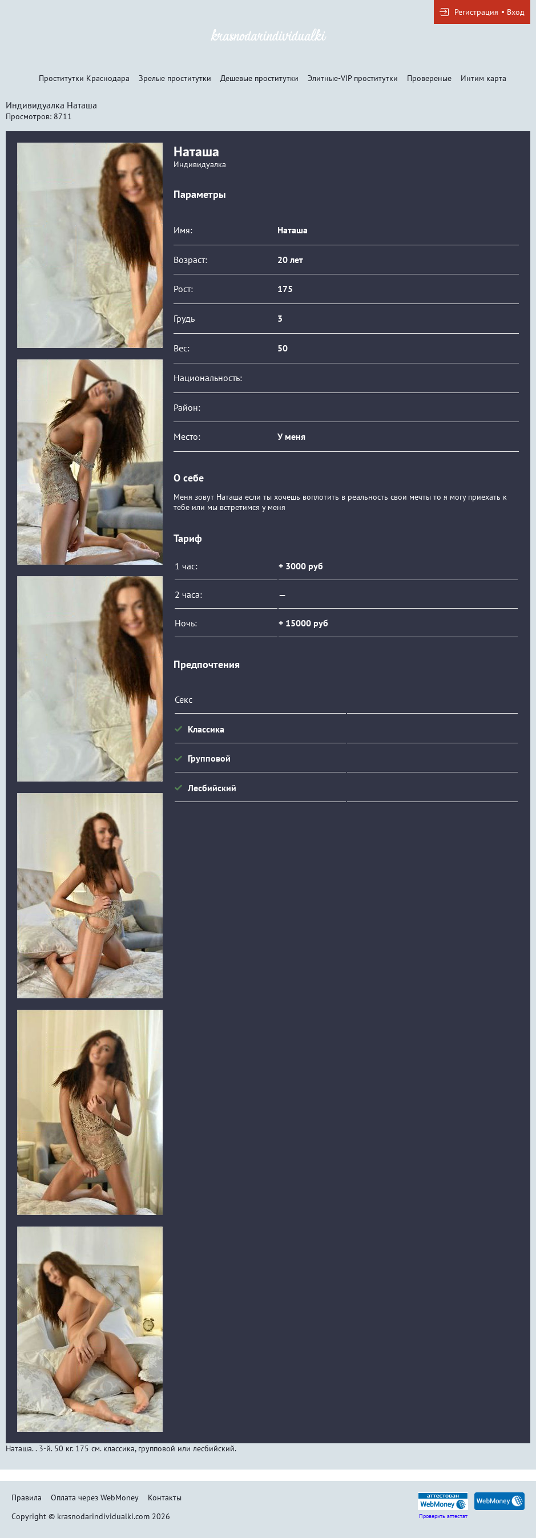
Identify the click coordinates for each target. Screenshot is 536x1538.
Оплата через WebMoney (95, 1497)
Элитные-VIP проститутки (353, 78)
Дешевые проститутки (259, 78)
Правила (26, 1497)
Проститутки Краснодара (84, 78)
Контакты (165, 1497)
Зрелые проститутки (175, 78)
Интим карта (483, 78)
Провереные (429, 78)
